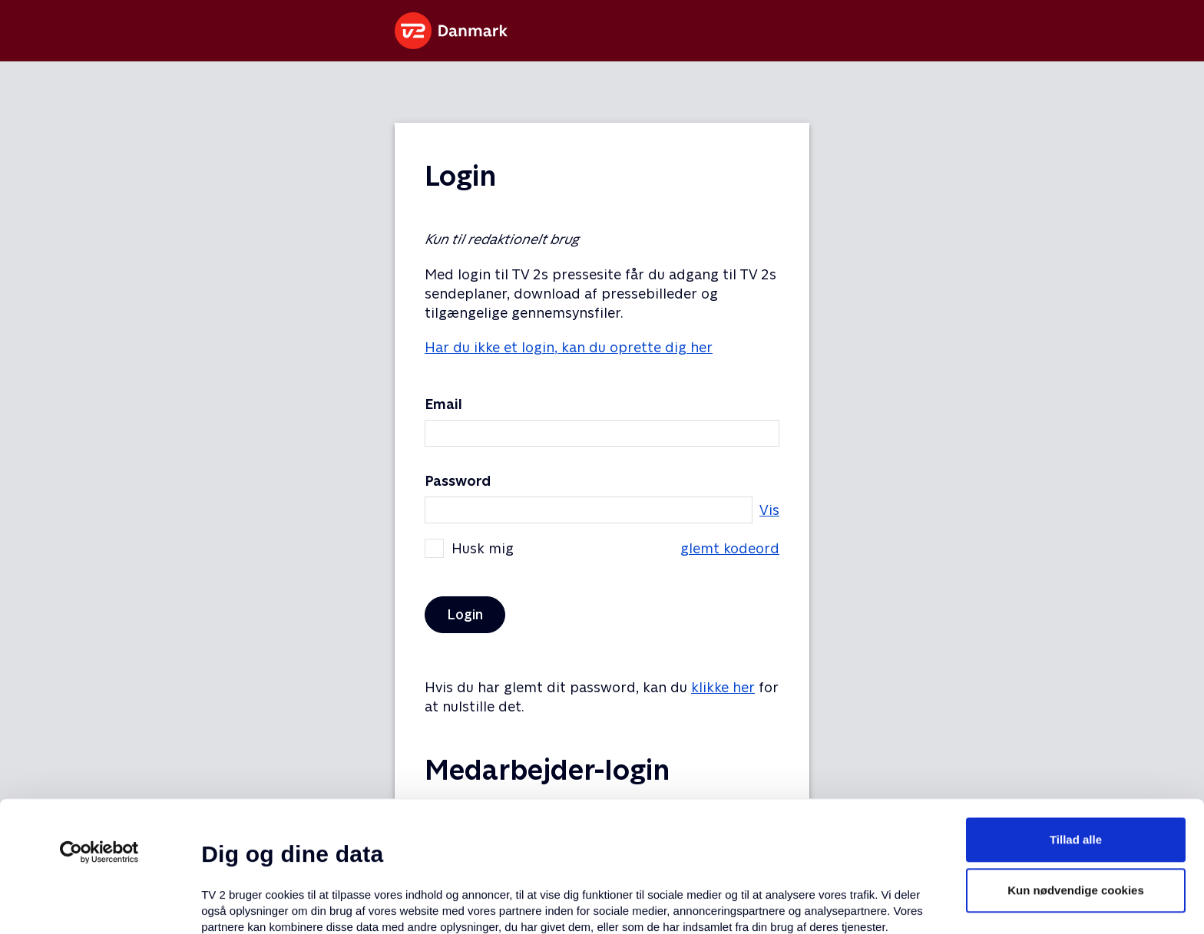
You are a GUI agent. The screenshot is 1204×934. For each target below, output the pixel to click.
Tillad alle (1076, 708)
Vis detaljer (744, 903)
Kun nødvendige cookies (1075, 759)
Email (443, 404)
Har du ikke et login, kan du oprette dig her (569, 347)
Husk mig (602, 548)
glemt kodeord (729, 548)
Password (458, 481)
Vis (769, 510)
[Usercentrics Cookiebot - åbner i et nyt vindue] (99, 721)
